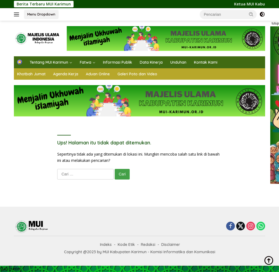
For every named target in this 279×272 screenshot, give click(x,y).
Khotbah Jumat (31, 74)
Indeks (106, 244)
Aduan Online (98, 74)
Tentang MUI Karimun (49, 62)
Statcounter (10, 268)
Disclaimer (170, 244)
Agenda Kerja (65, 74)
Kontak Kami (205, 62)
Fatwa (85, 62)
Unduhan (178, 62)
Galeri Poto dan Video (137, 74)
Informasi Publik (117, 62)
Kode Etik (126, 244)
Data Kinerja (151, 62)
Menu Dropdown (41, 14)
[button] (251, 14)
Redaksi (148, 244)
